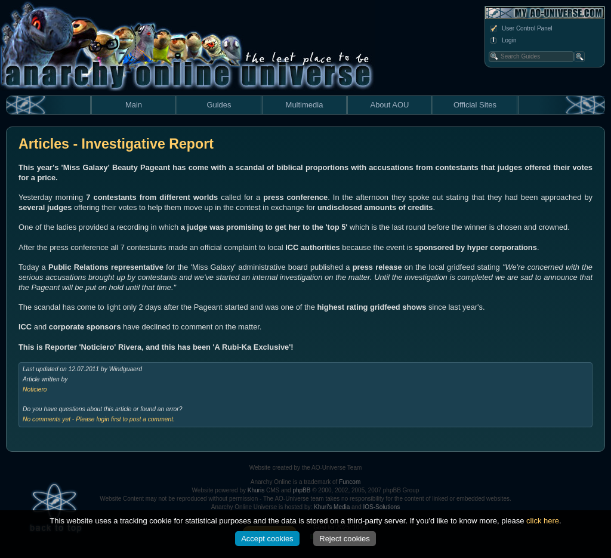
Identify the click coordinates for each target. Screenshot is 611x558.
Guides (218, 104)
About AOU (389, 104)
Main (133, 104)
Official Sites (474, 104)
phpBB (301, 490)
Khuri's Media (332, 507)
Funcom (349, 482)
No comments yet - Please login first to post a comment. (99, 419)
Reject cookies (344, 538)
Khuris (256, 490)
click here (542, 520)
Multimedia (304, 104)
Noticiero (35, 389)
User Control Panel (520, 28)
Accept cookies (267, 538)
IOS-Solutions (381, 507)
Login (502, 40)
